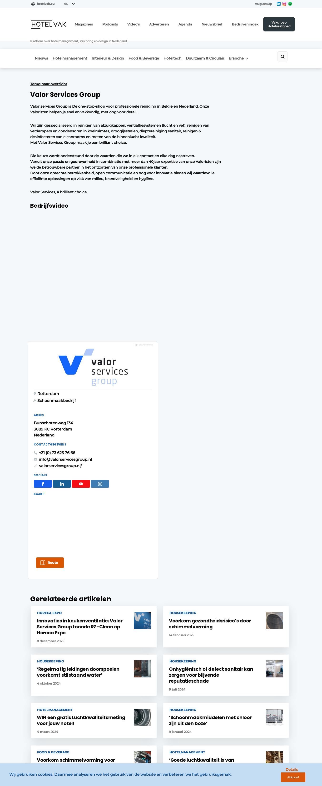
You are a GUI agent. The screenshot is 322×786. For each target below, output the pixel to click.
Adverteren (174, 23)
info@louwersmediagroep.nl (263, 648)
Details (282, 778)
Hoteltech (185, 45)
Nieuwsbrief (220, 23)
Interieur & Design (114, 45)
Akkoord (304, 779)
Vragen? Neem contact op (252, 571)
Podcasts (129, 23)
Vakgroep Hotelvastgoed (280, 22)
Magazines (106, 23)
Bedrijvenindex (249, 23)
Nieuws (41, 45)
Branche (255, 45)
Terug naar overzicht (48, 70)
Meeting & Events (45, 642)
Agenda (197, 23)
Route (225, 299)
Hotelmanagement (73, 45)
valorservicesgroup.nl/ (233, 201)
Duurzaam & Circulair (221, 45)
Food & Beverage (153, 45)
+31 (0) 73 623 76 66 (230, 188)
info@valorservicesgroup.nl (238, 195)
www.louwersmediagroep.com (265, 744)
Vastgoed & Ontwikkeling (52, 633)
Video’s (151, 23)
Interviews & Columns (49, 697)
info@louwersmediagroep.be (264, 720)
